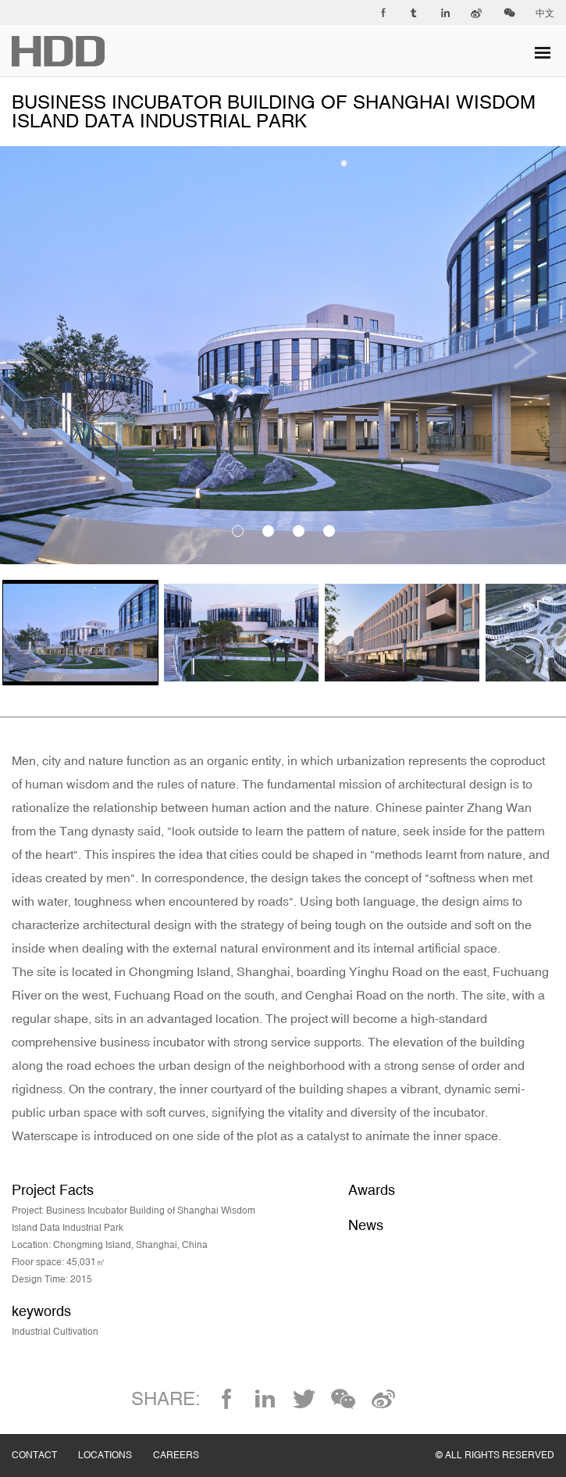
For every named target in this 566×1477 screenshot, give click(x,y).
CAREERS (186, 1439)
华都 (58, 51)
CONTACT (45, 1439)
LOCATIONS (115, 1439)
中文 (545, 13)
